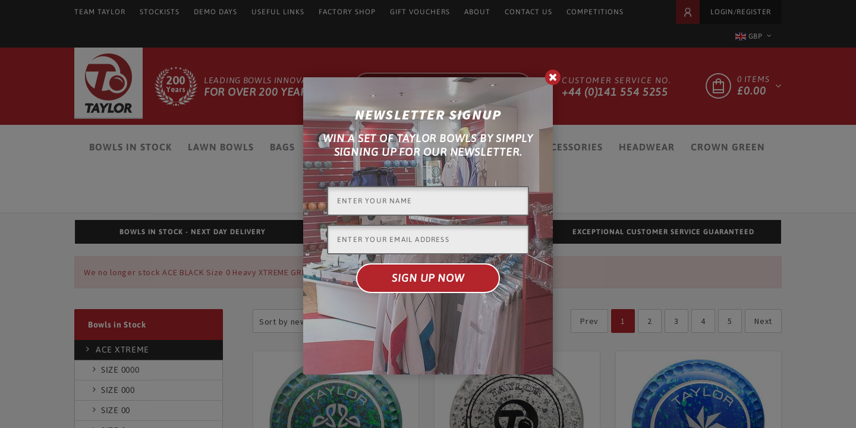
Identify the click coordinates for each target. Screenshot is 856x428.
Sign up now (428, 278)
